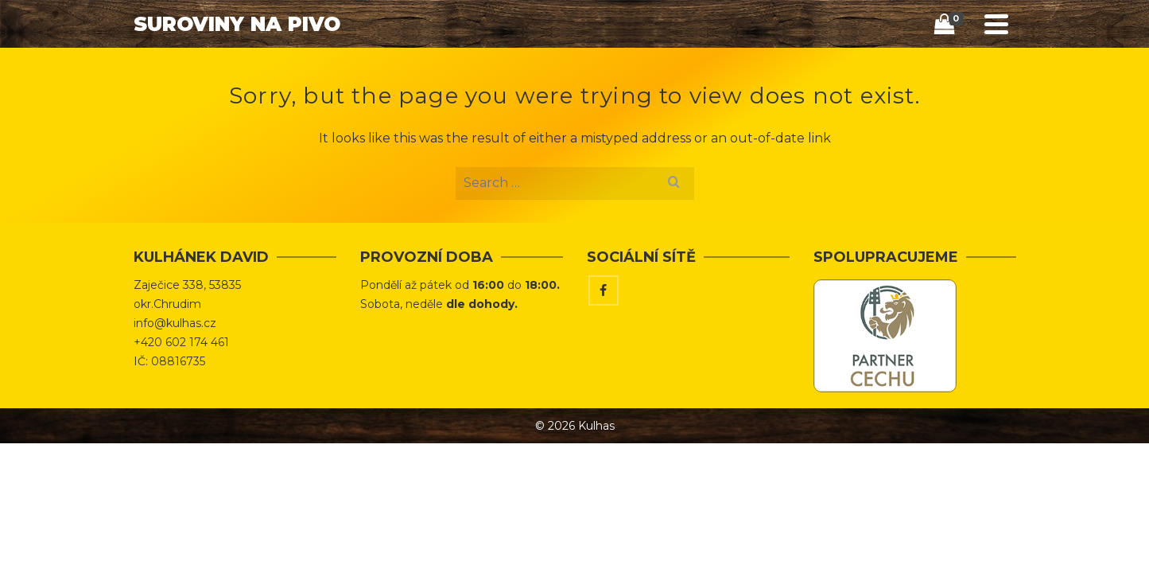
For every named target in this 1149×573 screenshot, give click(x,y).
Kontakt (897, 68)
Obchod (645, 68)
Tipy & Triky (735, 68)
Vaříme (820, 68)
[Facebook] (603, 351)
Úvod (577, 68)
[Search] (955, 69)
